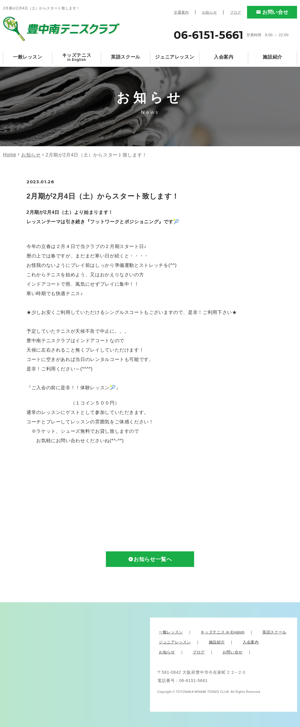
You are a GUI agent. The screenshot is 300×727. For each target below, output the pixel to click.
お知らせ (209, 12)
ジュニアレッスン (174, 56)
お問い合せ (275, 12)
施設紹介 (272, 56)
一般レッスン (27, 56)
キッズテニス (76, 57)
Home (9, 154)
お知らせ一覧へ (153, 559)
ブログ (235, 12)
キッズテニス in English (222, 632)
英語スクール (125, 56)
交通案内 (181, 12)
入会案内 (224, 56)
